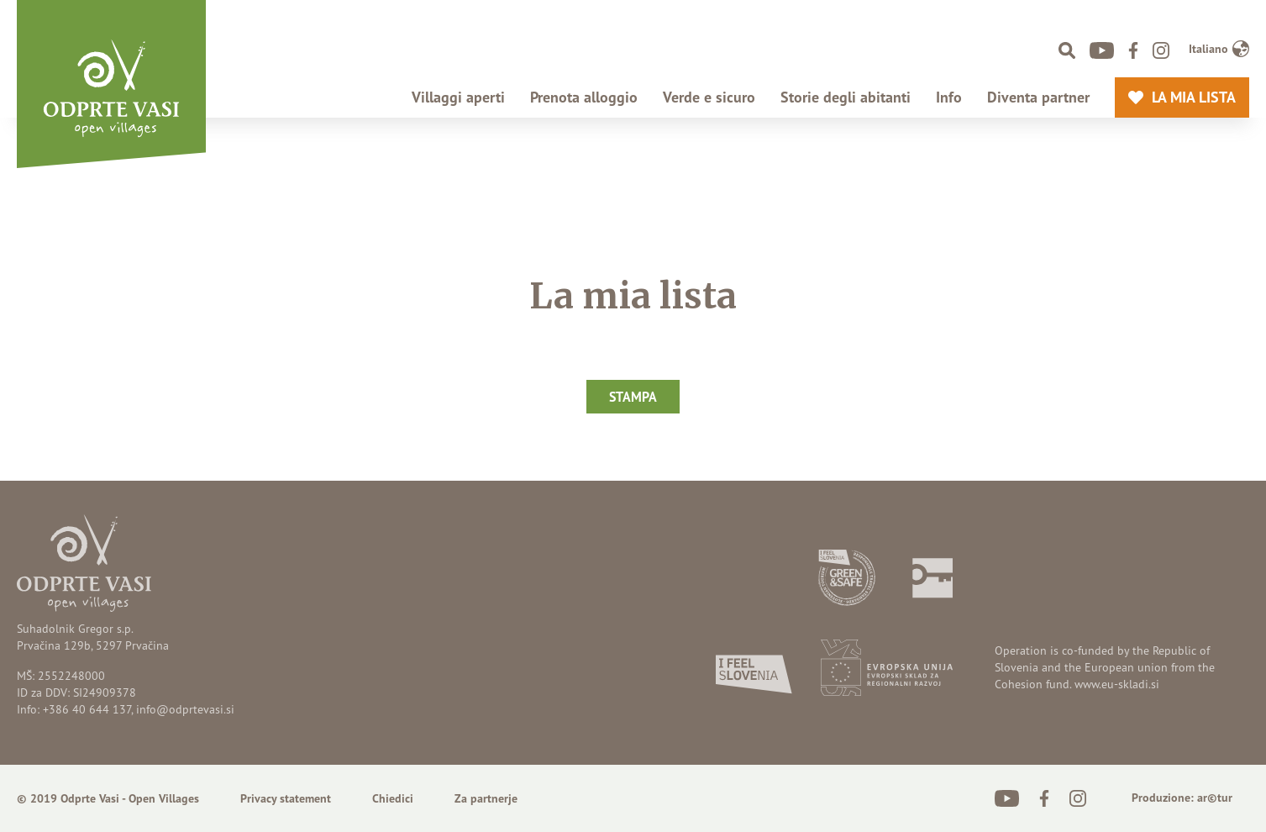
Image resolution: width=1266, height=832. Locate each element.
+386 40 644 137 (87, 709)
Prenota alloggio (584, 97)
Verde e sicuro (709, 97)
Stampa (633, 396)
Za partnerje (485, 798)
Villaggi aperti (458, 97)
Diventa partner (1038, 97)
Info (949, 97)
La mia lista (1189, 97)
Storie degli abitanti (845, 97)
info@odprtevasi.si (185, 709)
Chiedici (392, 798)
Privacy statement (285, 798)
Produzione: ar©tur (1182, 797)
